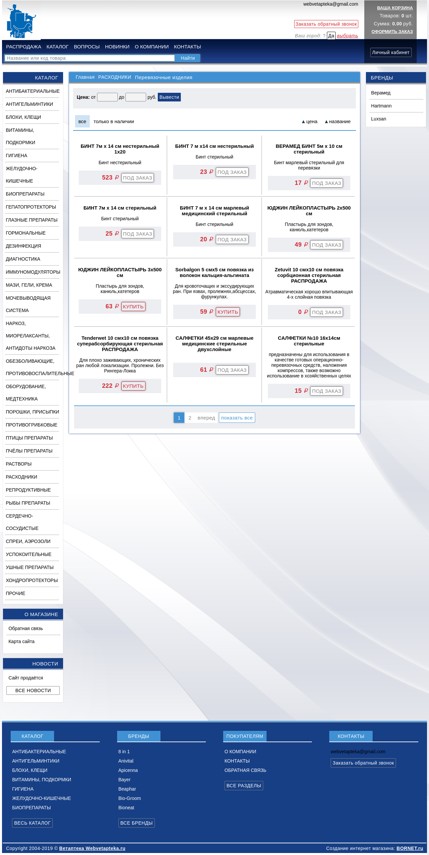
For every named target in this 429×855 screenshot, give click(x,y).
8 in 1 (124, 751)
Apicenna (128, 770)
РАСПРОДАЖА (23, 46)
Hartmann (381, 105)
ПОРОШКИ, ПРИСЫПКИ (32, 411)
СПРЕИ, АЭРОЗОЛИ (28, 541)
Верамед (381, 92)
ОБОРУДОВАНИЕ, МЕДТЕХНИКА (26, 392)
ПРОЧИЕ (15, 593)
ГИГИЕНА (16, 155)
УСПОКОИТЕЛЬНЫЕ (28, 554)
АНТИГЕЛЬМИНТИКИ (29, 104)
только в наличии (114, 121)
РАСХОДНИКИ (21, 477)
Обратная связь (25, 628)
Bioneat (126, 807)
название (340, 121)
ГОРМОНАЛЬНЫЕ (25, 233)
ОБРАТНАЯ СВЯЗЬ (245, 770)
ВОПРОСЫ (86, 46)
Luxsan (378, 118)
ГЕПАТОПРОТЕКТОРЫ (31, 207)
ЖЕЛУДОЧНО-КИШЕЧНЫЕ (21, 175)
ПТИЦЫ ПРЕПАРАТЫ (29, 438)
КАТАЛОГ (57, 46)
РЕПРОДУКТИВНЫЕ (28, 490)
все (82, 121)
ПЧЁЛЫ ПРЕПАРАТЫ (29, 451)
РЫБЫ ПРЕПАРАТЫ (28, 503)
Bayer (124, 779)
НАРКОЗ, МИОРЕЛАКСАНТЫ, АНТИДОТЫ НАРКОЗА (30, 336)
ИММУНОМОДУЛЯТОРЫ (33, 272)
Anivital (125, 761)
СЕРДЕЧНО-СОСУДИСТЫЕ (22, 522)
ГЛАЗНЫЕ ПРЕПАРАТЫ (31, 220)
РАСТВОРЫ (18, 464)
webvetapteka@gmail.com (330, 4)
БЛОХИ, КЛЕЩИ (23, 117)
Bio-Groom (129, 798)
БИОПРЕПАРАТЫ (25, 194)
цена (311, 121)
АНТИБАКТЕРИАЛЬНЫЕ (33, 91)
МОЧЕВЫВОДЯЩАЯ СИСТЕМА (28, 304)
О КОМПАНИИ (152, 46)
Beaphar (127, 789)
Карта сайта (21, 641)
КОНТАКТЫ (187, 46)
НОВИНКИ (117, 46)
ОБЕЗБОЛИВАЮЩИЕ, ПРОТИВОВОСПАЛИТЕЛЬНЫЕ (34, 367)
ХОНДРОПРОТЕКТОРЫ (32, 580)
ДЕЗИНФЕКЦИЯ (23, 246)
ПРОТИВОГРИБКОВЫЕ (31, 425)
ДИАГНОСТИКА (23, 259)
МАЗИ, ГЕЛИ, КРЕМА (29, 285)
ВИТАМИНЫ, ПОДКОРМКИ (20, 136)
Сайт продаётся (25, 677)
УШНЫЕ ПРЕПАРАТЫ (29, 567)
